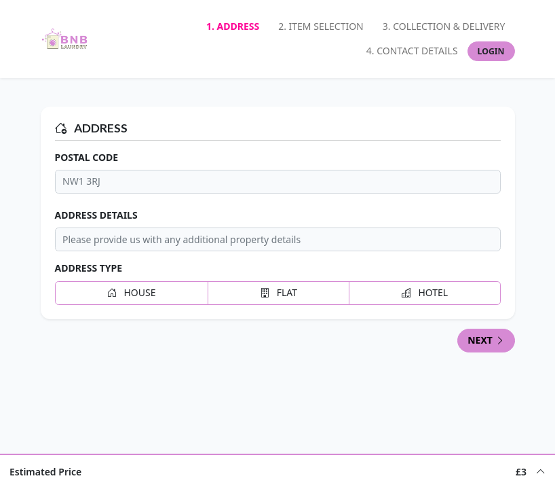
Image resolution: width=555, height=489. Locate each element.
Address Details (96, 215)
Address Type (89, 267)
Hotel (425, 292)
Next (485, 339)
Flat (278, 292)
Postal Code (87, 157)
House (131, 292)
